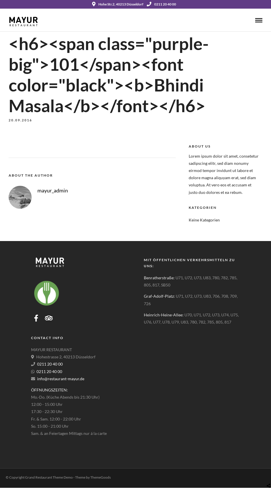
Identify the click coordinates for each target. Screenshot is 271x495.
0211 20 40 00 (161, 4)
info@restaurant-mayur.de (60, 378)
